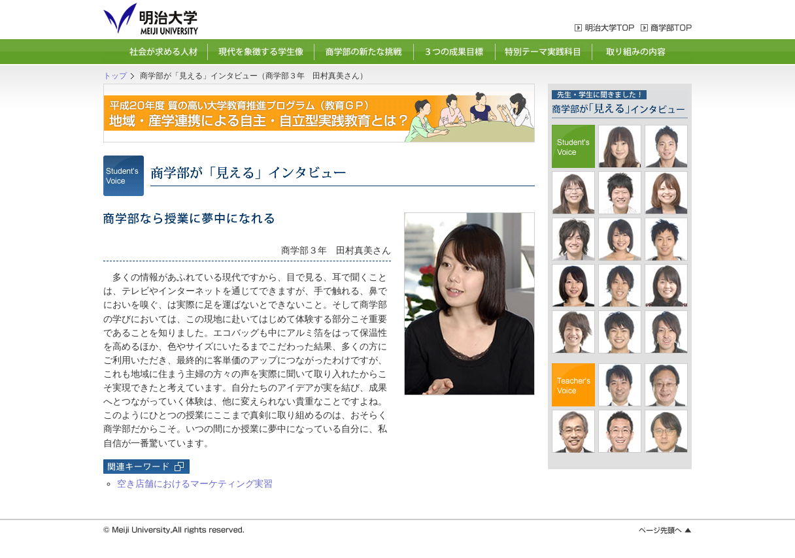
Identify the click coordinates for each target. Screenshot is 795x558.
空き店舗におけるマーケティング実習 (195, 483)
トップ (115, 75)
